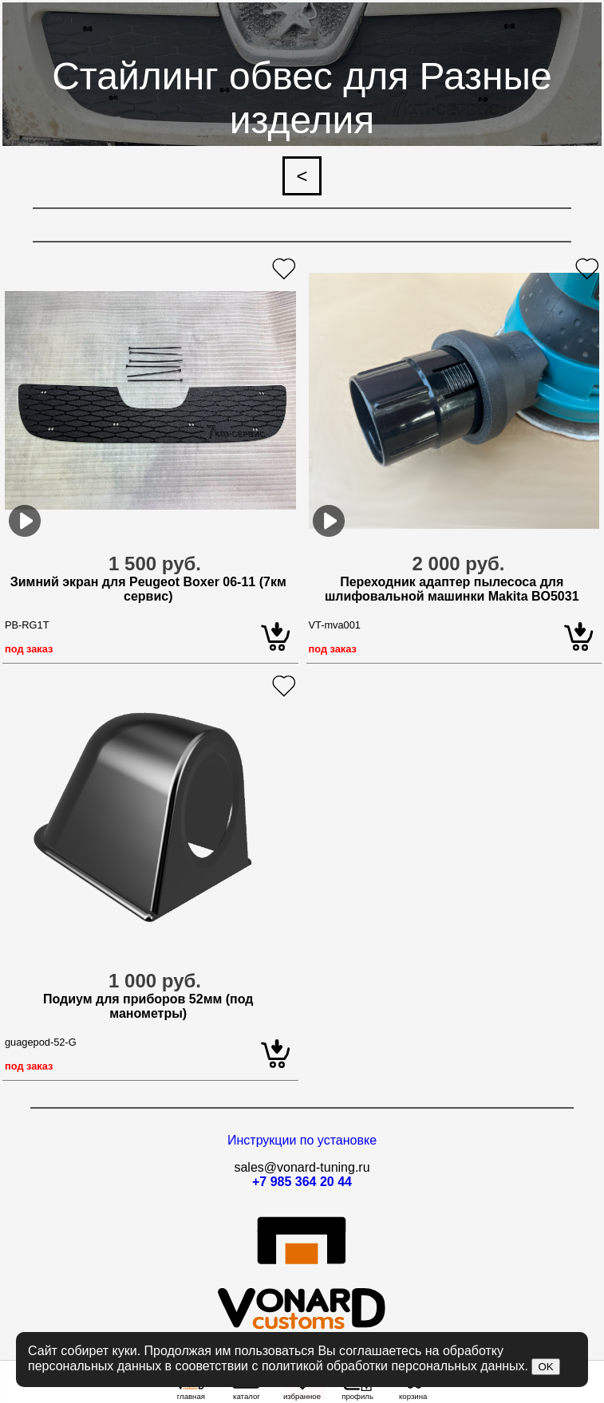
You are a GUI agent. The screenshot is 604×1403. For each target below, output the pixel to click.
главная (191, 1393)
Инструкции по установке (302, 1140)
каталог (246, 1393)
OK (545, 1367)
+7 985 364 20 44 (302, 1181)
